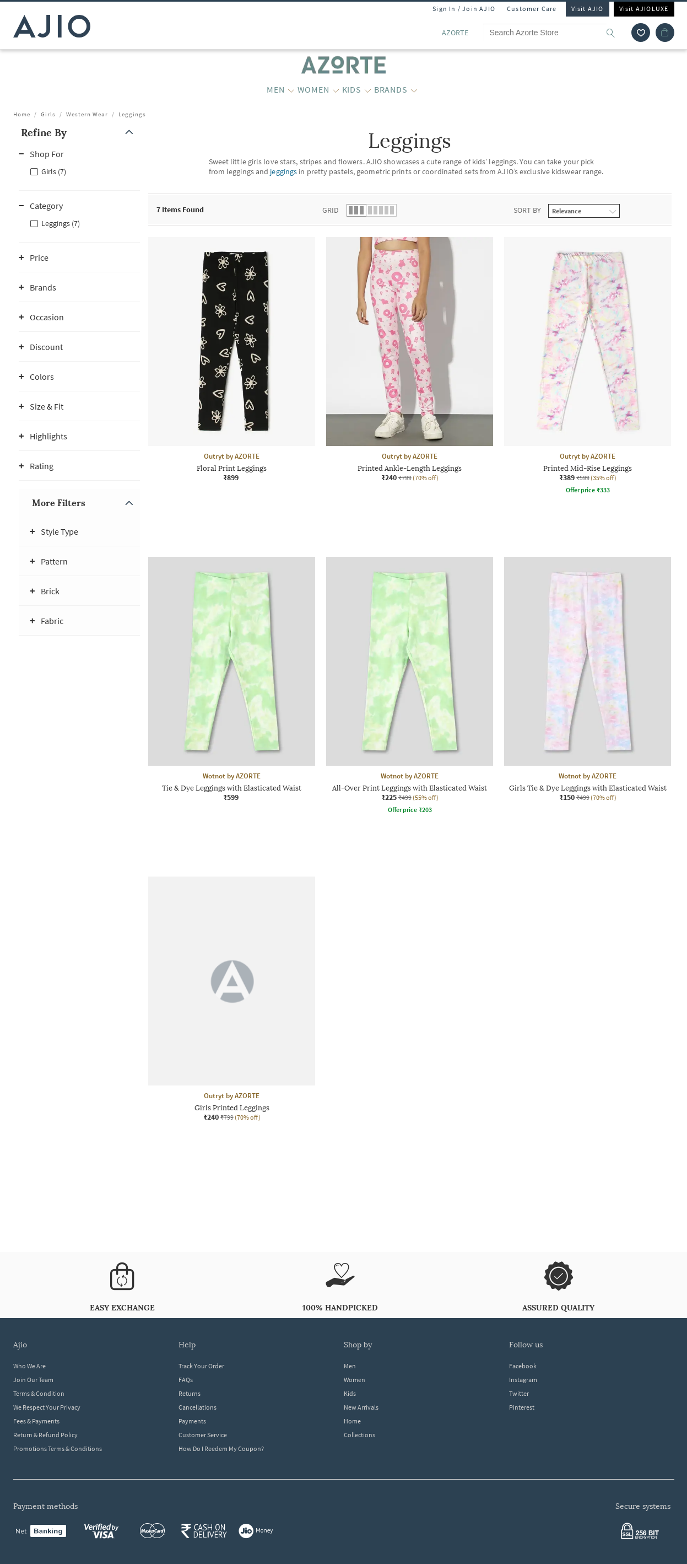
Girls (48, 114)
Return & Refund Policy (45, 1435)
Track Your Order (201, 1366)
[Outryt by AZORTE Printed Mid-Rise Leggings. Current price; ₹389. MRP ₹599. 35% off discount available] (587, 367)
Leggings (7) (60, 223)
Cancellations (197, 1407)
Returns (189, 1393)
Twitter (519, 1393)
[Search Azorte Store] (554, 32)
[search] (616, 32)
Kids (350, 1393)
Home (21, 114)
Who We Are (29, 1366)
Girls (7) (53, 171)
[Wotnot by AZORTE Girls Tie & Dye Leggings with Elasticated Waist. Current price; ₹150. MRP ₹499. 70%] (587, 679)
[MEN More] (291, 90)
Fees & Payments (36, 1421)
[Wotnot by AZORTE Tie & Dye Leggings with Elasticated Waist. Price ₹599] (231, 679)
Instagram (523, 1379)
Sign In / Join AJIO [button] (463, 8)
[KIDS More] (367, 90)
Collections (359, 1435)
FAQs (185, 1379)
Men (350, 1366)
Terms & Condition (38, 1393)
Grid (330, 210)
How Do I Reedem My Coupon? (221, 1448)
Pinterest (521, 1407)
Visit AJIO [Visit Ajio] (587, 8)
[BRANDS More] (414, 90)
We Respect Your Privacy (46, 1407)
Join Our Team (33, 1379)
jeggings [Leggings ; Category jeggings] (283, 171)
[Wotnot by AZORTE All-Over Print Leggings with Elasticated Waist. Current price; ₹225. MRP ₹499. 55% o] (409, 687)
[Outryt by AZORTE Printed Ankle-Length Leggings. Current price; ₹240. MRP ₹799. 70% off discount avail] (409, 359)
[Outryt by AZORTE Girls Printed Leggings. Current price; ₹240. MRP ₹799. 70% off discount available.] (231, 999)
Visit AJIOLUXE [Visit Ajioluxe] (644, 8)
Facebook (523, 1366)
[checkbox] (79, 171)
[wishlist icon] (640, 32)
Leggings (132, 114)
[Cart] (665, 32)
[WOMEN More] (335, 90)
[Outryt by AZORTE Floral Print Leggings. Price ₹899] (231, 359)
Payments (192, 1421)
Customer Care (532, 8)
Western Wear (87, 114)
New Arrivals (361, 1407)
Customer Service (202, 1435)
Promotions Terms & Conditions (57, 1448)
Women (354, 1379)
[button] (79, 132)
